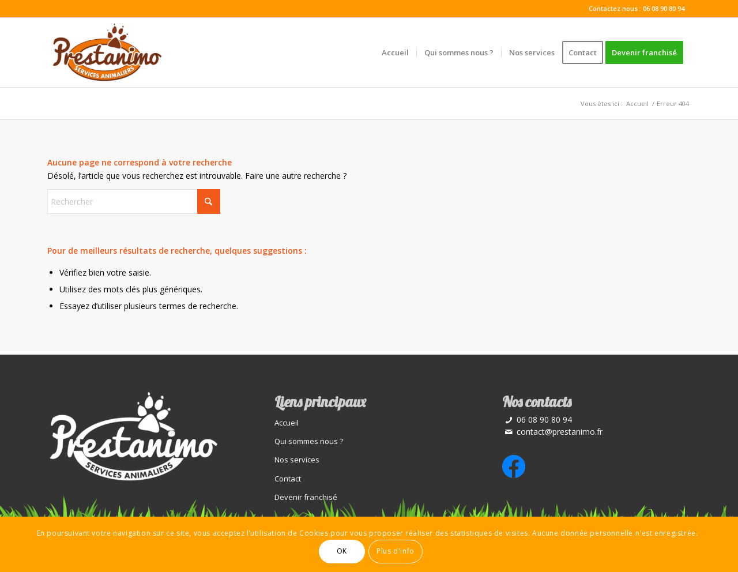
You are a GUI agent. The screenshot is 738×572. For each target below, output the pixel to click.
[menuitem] (395, 52)
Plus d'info (395, 551)
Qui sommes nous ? (308, 441)
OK (342, 551)
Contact (287, 478)
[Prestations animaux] (106, 52)
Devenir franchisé (305, 497)
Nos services (296, 459)
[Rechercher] (133, 201)
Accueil (286, 422)
